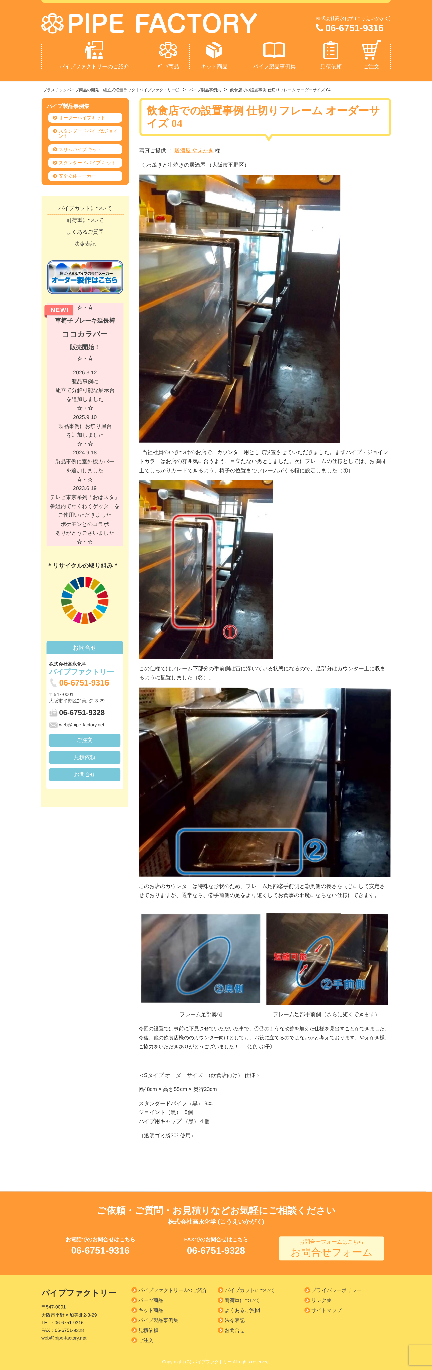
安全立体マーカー (77, 173)
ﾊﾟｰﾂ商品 (168, 52)
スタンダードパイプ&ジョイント (88, 131)
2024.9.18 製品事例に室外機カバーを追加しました (84, 463)
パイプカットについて (85, 206)
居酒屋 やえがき (193, 148)
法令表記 (85, 241)
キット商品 (214, 52)
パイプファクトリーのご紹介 (94, 52)
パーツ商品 (150, 1297)
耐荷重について (85, 217)
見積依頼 (331, 52)
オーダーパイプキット (82, 115)
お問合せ (84, 772)
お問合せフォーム (331, 1246)
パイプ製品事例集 (274, 52)
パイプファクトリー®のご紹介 (172, 1287)
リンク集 (321, 1298)
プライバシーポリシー (336, 1288)
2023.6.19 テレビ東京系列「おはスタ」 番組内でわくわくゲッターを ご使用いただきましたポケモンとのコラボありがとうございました (85, 512)
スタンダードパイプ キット (87, 160)
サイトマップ (326, 1308)
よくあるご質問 (85, 229)
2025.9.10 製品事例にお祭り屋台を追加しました (85, 428)
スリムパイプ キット (80, 147)
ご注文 (371, 52)
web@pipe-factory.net (76, 722)
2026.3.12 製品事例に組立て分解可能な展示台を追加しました (85, 387)
